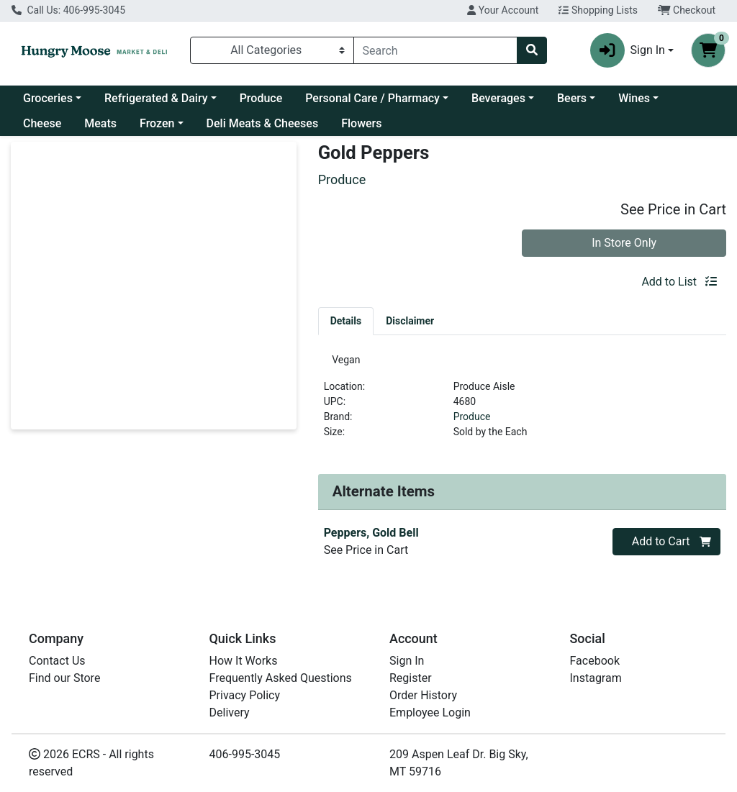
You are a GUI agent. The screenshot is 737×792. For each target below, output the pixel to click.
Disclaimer (410, 321)
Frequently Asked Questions (280, 678)
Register (410, 678)
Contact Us (57, 661)
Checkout (686, 10)
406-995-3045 (245, 754)
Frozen (157, 123)
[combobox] (435, 50)
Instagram (596, 678)
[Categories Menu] (272, 50)
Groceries (48, 98)
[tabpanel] (522, 405)
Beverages (498, 98)
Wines (634, 98)
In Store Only (624, 243)
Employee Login (430, 712)
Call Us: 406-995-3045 (68, 10)
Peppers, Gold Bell (371, 539)
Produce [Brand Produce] (472, 423)
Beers (572, 98)
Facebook (595, 661)
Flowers (361, 123)
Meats (100, 123)
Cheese (42, 123)
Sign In (406, 661)
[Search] (435, 50)
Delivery (229, 712)
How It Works (243, 661)
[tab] (346, 320)
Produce (261, 98)
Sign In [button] (627, 50)
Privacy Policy (245, 695)
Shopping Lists (598, 10)
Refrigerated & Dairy (156, 98)
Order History (423, 695)
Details (346, 321)
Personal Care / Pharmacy (372, 98)
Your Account (502, 10)
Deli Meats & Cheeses (263, 123)
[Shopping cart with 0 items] (708, 50)
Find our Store (64, 678)
